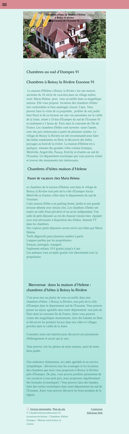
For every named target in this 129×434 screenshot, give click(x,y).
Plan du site (59, 409)
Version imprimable (39, 409)
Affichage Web (94, 412)
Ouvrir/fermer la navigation (64, 4)
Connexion (96, 409)
